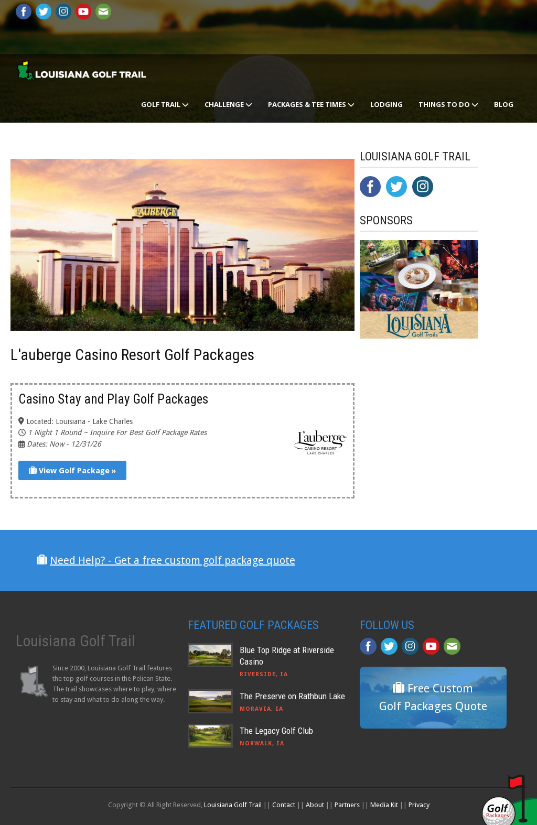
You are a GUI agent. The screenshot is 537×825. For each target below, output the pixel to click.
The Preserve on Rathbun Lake (292, 696)
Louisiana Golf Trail (233, 805)
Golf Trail (165, 104)
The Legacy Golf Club (276, 730)
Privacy (419, 805)
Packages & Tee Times (311, 104)
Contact (283, 805)
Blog (503, 104)
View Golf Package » (72, 470)
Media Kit (384, 805)
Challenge (228, 104)
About (315, 805)
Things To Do (448, 104)
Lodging (386, 104)
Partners (347, 805)
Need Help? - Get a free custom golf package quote (172, 560)
